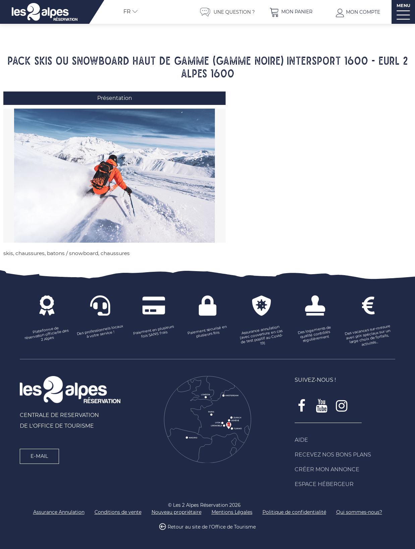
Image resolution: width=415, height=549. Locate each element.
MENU (403, 5)
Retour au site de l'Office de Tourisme (212, 527)
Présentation (114, 98)
